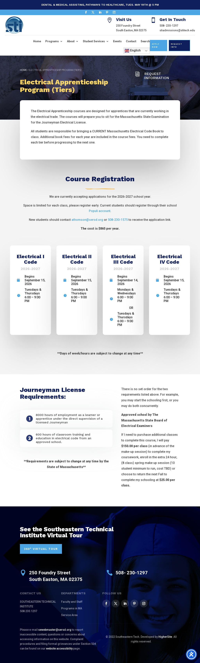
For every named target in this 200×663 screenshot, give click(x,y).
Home (37, 41)
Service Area (69, 615)
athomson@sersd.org (87, 220)
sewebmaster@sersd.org (54, 629)
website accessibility (59, 648)
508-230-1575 (118, 220)
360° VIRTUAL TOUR (41, 549)
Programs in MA (71, 608)
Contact (131, 41)
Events (117, 41)
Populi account (99, 211)
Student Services (94, 41)
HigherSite (165, 636)
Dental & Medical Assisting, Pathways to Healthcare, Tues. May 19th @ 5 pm (100, 4)
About (71, 41)
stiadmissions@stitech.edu (177, 30)
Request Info (176, 45)
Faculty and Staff (71, 601)
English (133, 50)
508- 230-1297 (169, 25)
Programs (52, 41)
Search (145, 41)
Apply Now (155, 45)
